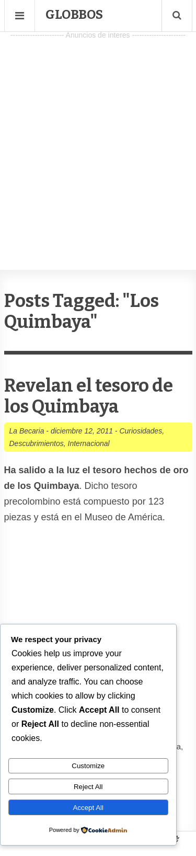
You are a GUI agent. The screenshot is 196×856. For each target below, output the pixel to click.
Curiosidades (140, 431)
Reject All (88, 787)
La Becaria (26, 431)
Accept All (88, 808)
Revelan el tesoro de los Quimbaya (88, 396)
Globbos (74, 14)
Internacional (89, 443)
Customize (88, 766)
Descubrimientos (36, 443)
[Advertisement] (98, 140)
